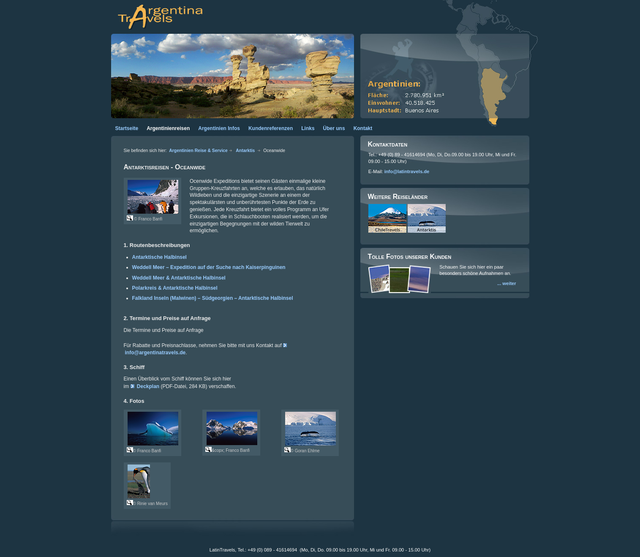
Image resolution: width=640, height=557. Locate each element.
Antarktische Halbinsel (159, 257)
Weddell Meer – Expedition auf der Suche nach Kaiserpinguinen (209, 267)
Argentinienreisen (168, 128)
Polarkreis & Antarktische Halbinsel (175, 288)
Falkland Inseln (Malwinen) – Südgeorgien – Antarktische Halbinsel (212, 298)
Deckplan (148, 386)
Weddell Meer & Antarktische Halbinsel (179, 278)
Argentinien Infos (219, 128)
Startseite (127, 128)
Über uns (334, 128)
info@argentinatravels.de (155, 353)
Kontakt (363, 128)
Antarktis (245, 150)
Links (307, 128)
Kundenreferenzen (270, 128)
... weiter (506, 283)
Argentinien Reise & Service (198, 150)
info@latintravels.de (407, 171)
